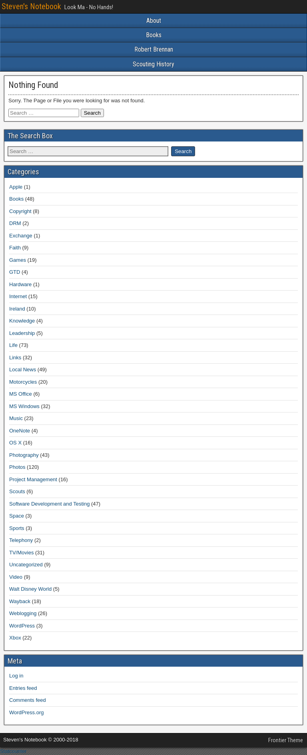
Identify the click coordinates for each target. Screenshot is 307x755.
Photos (17, 467)
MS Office (20, 394)
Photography (24, 455)
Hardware (20, 284)
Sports (16, 528)
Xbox (15, 638)
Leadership (22, 333)
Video (15, 577)
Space (16, 516)
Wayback (19, 601)
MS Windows (24, 406)
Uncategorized (26, 565)
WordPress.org (26, 712)
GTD (14, 272)
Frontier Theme (285, 740)
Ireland (17, 309)
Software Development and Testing (49, 504)
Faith (15, 248)
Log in (16, 676)
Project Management (33, 479)
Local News (22, 370)
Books (153, 35)
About (153, 20)
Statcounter (13, 751)
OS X (15, 443)
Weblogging (22, 613)
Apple (15, 187)
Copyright (20, 211)
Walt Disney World (30, 589)
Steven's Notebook (31, 6)
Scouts (17, 491)
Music (16, 418)
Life (13, 345)
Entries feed (23, 688)
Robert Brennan (153, 49)
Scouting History (153, 64)
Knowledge (22, 321)
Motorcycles (23, 382)
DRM (15, 223)
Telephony (21, 540)
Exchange (20, 236)
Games (17, 260)
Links (15, 358)
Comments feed (27, 700)
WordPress (22, 626)
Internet (18, 296)
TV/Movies (21, 553)
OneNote (19, 431)
